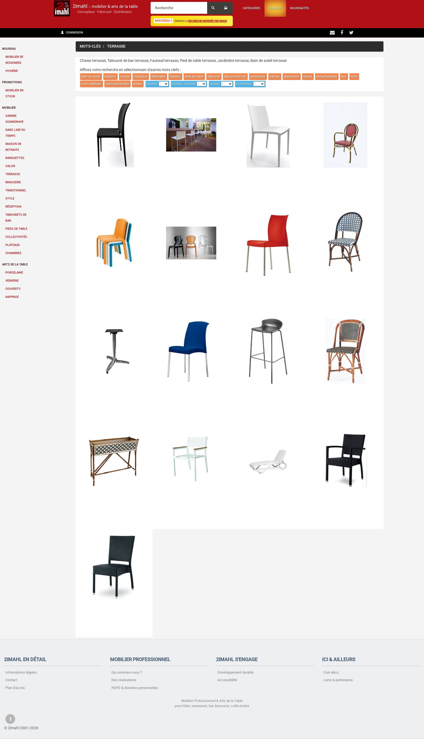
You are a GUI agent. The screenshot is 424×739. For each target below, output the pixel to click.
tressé (137, 84)
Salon (10, 166)
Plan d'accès (15, 688)
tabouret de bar (235, 76)
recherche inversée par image (207, 20)
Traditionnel (15, 190)
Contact (275, 8)
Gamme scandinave (14, 119)
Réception (13, 206)
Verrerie (12, 280)
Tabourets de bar (16, 217)
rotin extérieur (91, 84)
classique (140, 76)
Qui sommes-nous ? (126, 672)
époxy (307, 76)
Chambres (13, 253)
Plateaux (12, 245)
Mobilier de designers (14, 60)
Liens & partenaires (338, 680)
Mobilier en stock (14, 93)
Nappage (12, 297)
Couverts (13, 289)
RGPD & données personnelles (134, 688)
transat (275, 76)
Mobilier (9, 107)
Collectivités (16, 237)
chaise (125, 76)
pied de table (194, 76)
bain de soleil (90, 76)
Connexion (72, 32)
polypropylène (326, 76)
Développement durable (235, 672)
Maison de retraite (13, 147)
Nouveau (9, 49)
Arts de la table (15, 264)
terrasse (116, 46)
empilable (158, 76)
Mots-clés (90, 46)
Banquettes (14, 158)
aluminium (291, 76)
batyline (110, 76)
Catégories (251, 8)
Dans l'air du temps (15, 133)
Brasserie (13, 182)
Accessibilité (227, 680)
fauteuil (175, 76)
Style (9, 198)
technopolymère (117, 84)
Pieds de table (16, 229)
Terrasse (12, 174)
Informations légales (21, 672)
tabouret (214, 76)
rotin (354, 76)
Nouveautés (299, 8)
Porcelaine (14, 272)
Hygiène (11, 71)
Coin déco (331, 672)
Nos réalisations (123, 680)
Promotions (12, 82)
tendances (257, 76)
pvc (343, 76)
